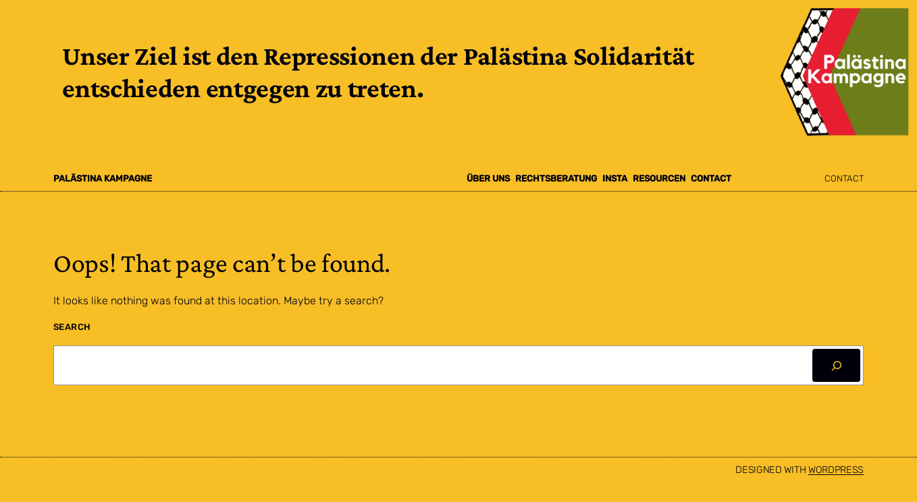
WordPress (836, 470)
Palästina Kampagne (102, 178)
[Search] (836, 365)
